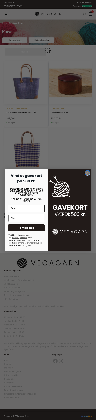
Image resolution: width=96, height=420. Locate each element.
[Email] (26, 208)
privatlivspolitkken (19, 237)
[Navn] (26, 218)
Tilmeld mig (26, 228)
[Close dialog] (87, 172)
